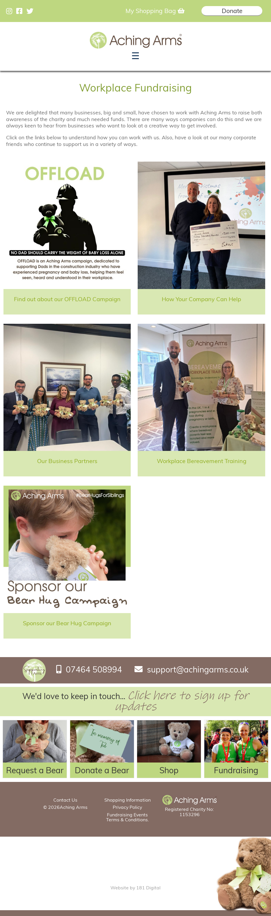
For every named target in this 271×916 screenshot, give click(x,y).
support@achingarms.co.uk (197, 669)
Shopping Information (127, 800)
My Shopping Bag (155, 10)
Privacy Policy (127, 807)
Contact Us (65, 800)
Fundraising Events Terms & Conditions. (127, 817)
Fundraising (236, 770)
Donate (232, 10)
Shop (169, 770)
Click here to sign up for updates (182, 701)
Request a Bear (34, 770)
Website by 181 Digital (135, 888)
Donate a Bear (102, 770)
